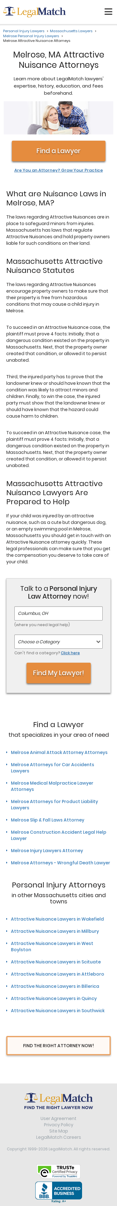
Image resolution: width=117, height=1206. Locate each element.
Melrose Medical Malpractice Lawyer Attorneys (52, 786)
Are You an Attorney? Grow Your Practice (58, 170)
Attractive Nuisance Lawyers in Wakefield (57, 919)
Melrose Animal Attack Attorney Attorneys (59, 752)
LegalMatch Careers (58, 1137)
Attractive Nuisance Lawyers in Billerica (55, 986)
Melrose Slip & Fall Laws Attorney (47, 820)
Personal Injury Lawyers (23, 30)
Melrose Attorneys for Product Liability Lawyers (54, 804)
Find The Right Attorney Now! (58, 1046)
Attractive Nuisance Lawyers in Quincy (54, 998)
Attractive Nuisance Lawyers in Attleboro (57, 974)
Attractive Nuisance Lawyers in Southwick (58, 1011)
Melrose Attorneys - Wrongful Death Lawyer (60, 863)
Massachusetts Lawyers (71, 30)
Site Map (58, 1131)
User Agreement (58, 1118)
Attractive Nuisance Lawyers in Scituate (56, 962)
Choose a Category (39, 642)
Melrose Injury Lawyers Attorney (47, 850)
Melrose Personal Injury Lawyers (31, 35)
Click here (70, 653)
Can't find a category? (47, 653)
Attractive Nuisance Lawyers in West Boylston (52, 946)
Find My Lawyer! (58, 672)
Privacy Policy (58, 1125)
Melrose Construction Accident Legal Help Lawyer (58, 835)
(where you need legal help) (42, 624)
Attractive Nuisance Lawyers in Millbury (55, 931)
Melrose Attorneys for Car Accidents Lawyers (52, 767)
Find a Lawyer (58, 150)
